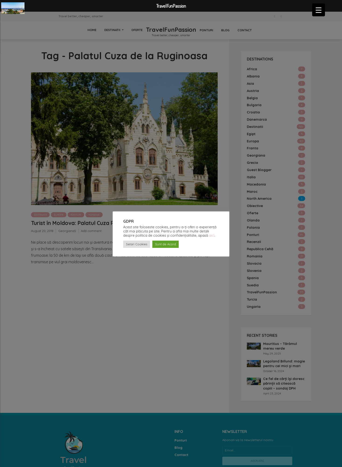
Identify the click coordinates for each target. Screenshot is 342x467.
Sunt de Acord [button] (165, 244)
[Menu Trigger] (318, 10)
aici (211, 235)
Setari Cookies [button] (136, 244)
